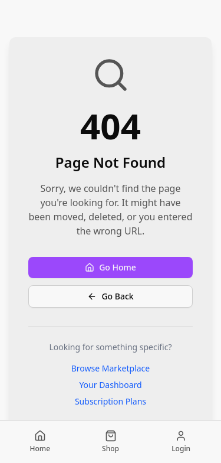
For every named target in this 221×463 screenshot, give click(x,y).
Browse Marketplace (110, 368)
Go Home (110, 267)
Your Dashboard (110, 384)
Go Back (110, 296)
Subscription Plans (110, 401)
